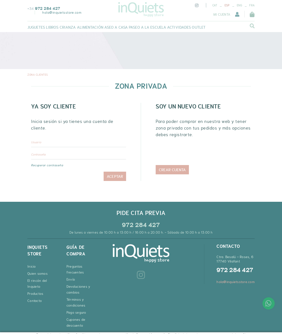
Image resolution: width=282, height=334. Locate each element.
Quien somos (37, 273)
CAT (214, 5)
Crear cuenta (172, 169)
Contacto (34, 301)
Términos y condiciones (76, 302)
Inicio (31, 266)
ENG (239, 5)
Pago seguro (76, 312)
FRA (252, 5)
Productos (35, 294)
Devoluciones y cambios (78, 289)
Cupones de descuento (76, 322)
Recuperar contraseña (47, 165)
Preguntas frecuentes (75, 269)
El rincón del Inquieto (37, 283)
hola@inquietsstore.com (61, 12)
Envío (70, 279)
